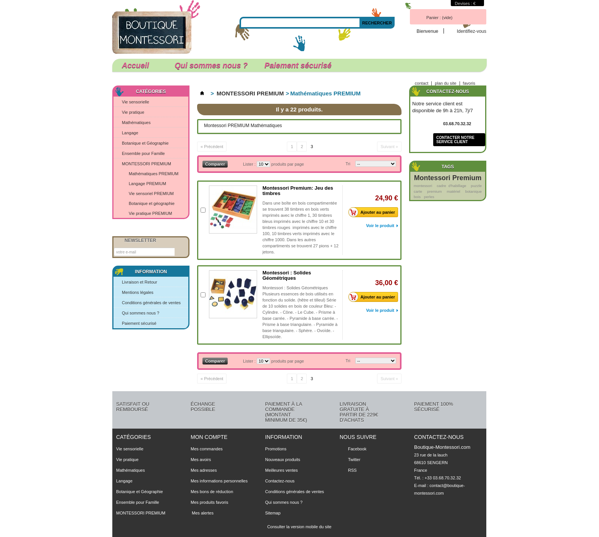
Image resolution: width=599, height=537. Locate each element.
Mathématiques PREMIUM (153, 173)
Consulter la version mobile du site (299, 526)
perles (429, 197)
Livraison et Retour (139, 282)
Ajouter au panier (374, 212)
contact (421, 83)
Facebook (357, 449)
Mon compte (209, 437)
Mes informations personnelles (219, 481)
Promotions (276, 449)
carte (418, 191)
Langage (130, 133)
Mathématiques (136, 122)
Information (151, 271)
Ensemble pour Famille (143, 153)
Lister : (250, 164)
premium (434, 191)
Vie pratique (133, 112)
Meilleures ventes (281, 470)
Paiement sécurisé (298, 65)
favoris (469, 83)
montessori (423, 186)
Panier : (439, 17)
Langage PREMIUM (147, 183)
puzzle (476, 186)
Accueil (138, 66)
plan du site (445, 83)
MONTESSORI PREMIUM (146, 163)
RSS (352, 470)
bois (417, 197)
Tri (348, 163)
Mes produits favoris (209, 502)
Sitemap (272, 513)
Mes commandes (207, 449)
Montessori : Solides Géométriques (286, 275)
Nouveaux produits (282, 459)
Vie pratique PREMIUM (150, 213)
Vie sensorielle (135, 102)
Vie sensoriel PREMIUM (151, 193)
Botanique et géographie (152, 203)
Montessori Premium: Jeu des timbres (297, 190)
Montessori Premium (447, 178)
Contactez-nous (280, 481)
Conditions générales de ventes (151, 302)
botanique (473, 191)
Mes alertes (202, 513)
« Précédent (212, 146)
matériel (453, 191)
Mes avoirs (201, 459)
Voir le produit (380, 225)
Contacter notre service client (455, 139)
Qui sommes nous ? (211, 65)
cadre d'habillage (451, 186)
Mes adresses (204, 470)
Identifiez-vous (471, 31)
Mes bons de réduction (212, 491)
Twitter (354, 459)
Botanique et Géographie (145, 143)
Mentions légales (138, 292)
